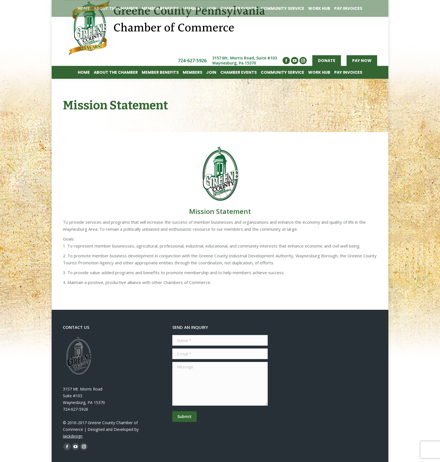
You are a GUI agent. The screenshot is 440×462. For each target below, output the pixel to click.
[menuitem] (83, 72)
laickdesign (72, 436)
